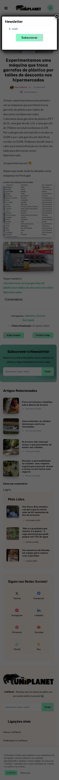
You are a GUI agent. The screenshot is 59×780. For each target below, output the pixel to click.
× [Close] (57, 16)
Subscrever (29, 37)
